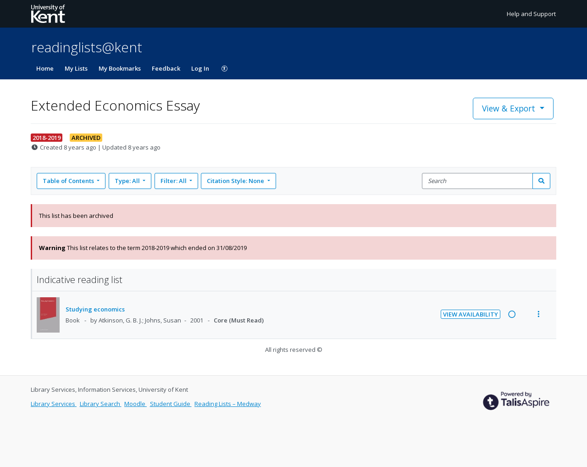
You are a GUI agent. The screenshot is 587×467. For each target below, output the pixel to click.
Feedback (166, 68)
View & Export (509, 108)
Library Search (101, 404)
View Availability (470, 314)
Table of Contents (69, 181)
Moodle (135, 404)
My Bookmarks (120, 68)
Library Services (54, 404)
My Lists (76, 68)
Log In (200, 68)
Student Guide (171, 404)
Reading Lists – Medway (227, 404)
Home (45, 68)
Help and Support (531, 14)
